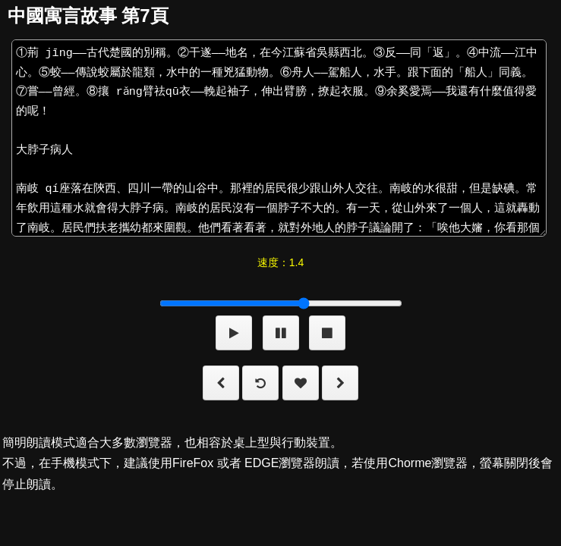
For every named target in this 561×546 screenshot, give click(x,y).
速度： (280, 262)
